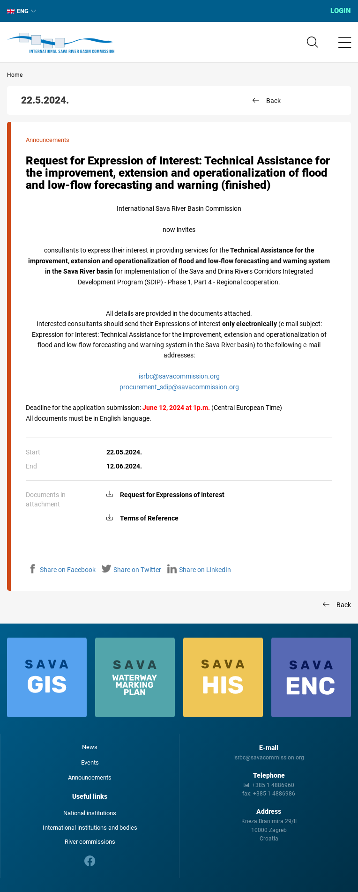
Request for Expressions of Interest (172, 494)
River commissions (90, 841)
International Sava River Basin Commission (60, 43)
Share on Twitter (131, 569)
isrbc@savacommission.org (179, 376)
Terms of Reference (149, 518)
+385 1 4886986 (274, 793)
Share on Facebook (62, 569)
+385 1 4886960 (273, 785)
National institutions (89, 813)
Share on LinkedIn (199, 569)
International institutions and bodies (90, 827)
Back (273, 100)
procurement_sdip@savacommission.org (179, 387)
